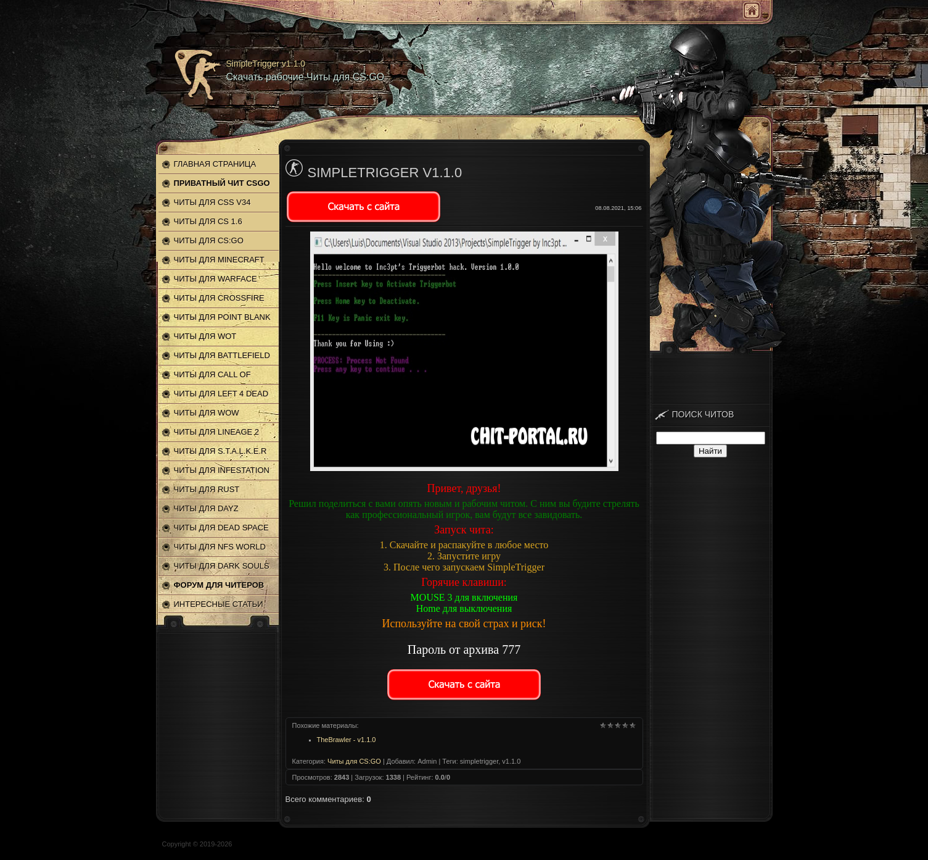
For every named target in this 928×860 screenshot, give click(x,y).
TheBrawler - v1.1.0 (346, 739)
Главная (751, 10)
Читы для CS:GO (354, 761)
